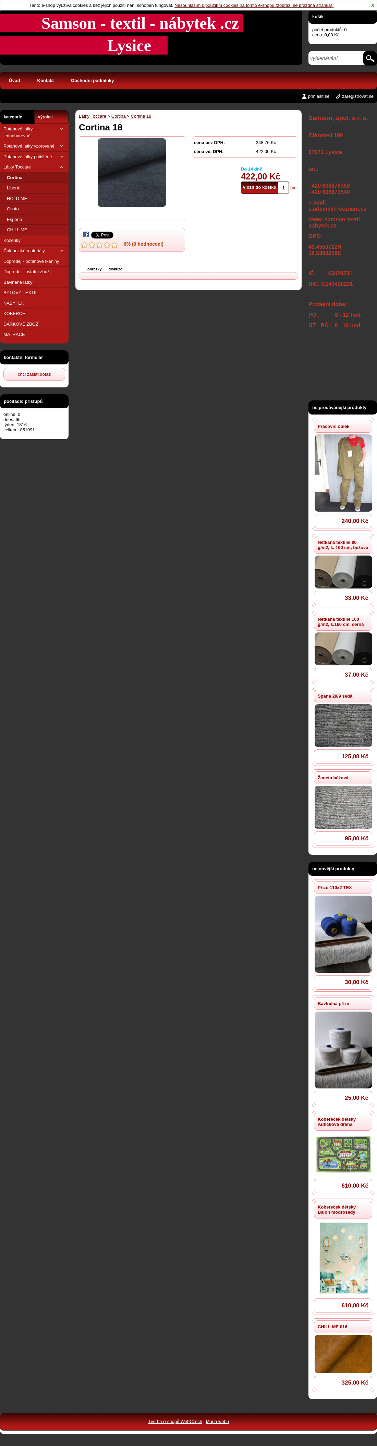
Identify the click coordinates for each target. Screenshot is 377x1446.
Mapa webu (217, 1421)
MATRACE (14, 334)
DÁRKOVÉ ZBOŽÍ (21, 324)
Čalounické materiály (34, 250)
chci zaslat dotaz (34, 374)
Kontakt (45, 80)
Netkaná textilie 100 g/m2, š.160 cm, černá (341, 622)
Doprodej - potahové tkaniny (31, 261)
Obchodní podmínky (92, 80)
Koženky (12, 240)
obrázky (94, 269)
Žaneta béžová (333, 777)
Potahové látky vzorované (34, 146)
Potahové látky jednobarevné (34, 132)
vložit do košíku (260, 187)
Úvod (14, 80)
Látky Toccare (34, 167)
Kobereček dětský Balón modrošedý (337, 1209)
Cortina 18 (141, 116)
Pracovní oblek (333, 426)
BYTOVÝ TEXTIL (20, 292)
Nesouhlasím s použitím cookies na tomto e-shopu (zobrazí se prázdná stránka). (253, 5)
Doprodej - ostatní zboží (27, 271)
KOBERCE (14, 313)
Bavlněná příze (333, 1003)
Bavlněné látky (18, 282)
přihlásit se (318, 96)
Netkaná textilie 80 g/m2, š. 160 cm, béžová (343, 545)
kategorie (13, 117)
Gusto (13, 208)
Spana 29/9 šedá (335, 696)
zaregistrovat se (358, 96)
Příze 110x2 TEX (335, 887)
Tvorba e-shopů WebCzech (175, 1421)
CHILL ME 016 (332, 1326)
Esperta (14, 219)
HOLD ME (17, 198)
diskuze (115, 269)
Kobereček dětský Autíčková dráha (337, 1122)
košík (318, 16)
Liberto (14, 187)
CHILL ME (17, 229)
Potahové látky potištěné (34, 156)
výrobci (45, 117)
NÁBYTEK (13, 303)
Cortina (15, 177)
